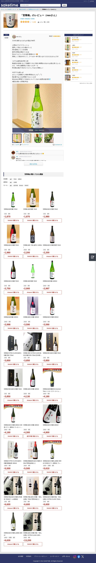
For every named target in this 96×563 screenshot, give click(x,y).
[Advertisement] (78, 97)
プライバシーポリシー (40, 556)
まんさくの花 (75, 37)
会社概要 (20, 556)
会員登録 (92, 1)
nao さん (19, 36)
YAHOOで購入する (13, 220)
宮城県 (22, 18)
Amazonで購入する (52, 256)
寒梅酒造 (27, 18)
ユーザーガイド (54, 556)
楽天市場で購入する (33, 436)
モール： (6, 185)
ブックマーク (24, 144)
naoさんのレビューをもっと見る (86, 83)
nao (17, 156)
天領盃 (73, 67)
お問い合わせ (66, 556)
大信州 (73, 52)
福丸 (17, 151)
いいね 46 (15, 144)
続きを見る (33, 164)
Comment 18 (57, 144)
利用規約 (28, 556)
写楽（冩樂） (75, 60)
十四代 (73, 75)
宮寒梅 (32, 18)
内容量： (6, 179)
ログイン (86, 1)
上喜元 (73, 45)
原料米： (6, 182)
